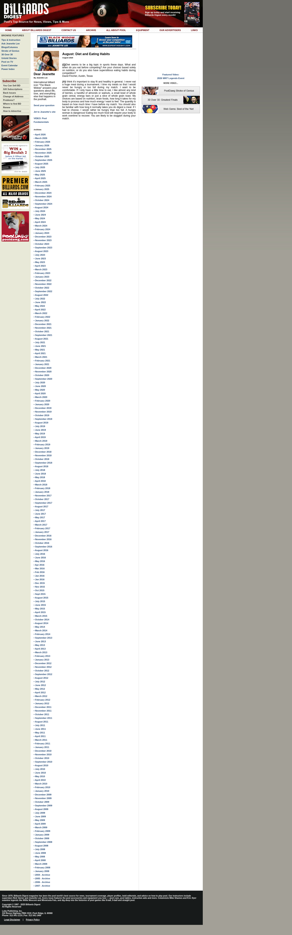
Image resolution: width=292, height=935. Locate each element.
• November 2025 (43, 153)
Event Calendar (9, 65)
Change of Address (13, 96)
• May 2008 (39, 856)
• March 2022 (40, 313)
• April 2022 (40, 309)
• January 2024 (41, 233)
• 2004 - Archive (42, 875)
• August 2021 (41, 339)
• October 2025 (41, 156)
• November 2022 (43, 284)
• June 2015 (40, 605)
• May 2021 (39, 349)
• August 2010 (41, 765)
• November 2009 (43, 798)
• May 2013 (39, 645)
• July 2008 (39, 849)
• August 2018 (41, 466)
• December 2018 (43, 452)
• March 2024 (40, 225)
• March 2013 (40, 652)
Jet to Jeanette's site (45, 112)
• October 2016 (41, 543)
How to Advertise (12, 111)
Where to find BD (12, 104)
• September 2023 (43, 247)
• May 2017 (39, 517)
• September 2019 (43, 419)
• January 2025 (41, 189)
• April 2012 (40, 692)
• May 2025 (39, 174)
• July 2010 (39, 769)
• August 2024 (41, 207)
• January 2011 (41, 747)
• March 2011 (40, 740)
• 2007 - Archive (42, 886)
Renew (6, 107)
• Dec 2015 (39, 583)
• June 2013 (40, 641)
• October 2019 (41, 415)
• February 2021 (42, 360)
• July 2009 (39, 813)
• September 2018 (43, 463)
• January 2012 (41, 703)
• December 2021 (43, 324)
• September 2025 (43, 160)
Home (8, 30)
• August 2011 (41, 721)
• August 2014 (41, 623)
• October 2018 (41, 459)
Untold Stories (9, 58)
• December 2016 (43, 535)
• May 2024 (39, 218)
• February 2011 (42, 743)
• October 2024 (41, 200)
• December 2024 (43, 193)
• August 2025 (41, 163)
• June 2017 (40, 514)
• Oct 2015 (39, 590)
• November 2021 (43, 328)
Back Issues (9, 93)
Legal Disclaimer (12, 920)
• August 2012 (41, 678)
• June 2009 (40, 816)
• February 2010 (42, 787)
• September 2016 (43, 546)
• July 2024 (39, 211)
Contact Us (68, 30)
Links (194, 30)
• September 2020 (43, 379)
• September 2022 (43, 291)
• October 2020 (41, 375)
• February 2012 (42, 700)
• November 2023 (43, 240)
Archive (91, 30)
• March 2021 (40, 357)
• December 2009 (43, 794)
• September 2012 (43, 674)
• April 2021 (40, 353)
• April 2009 (40, 824)
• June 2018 (40, 473)
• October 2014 (41, 619)
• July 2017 (39, 510)
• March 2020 (40, 397)
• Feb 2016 (39, 572)
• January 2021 (41, 364)
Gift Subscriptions (12, 89)
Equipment (142, 30)
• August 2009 (41, 809)
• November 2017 (43, 495)
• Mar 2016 (39, 568)
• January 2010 (41, 791)
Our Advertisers (170, 30)
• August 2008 (41, 845)
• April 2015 (40, 612)
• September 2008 (43, 842)
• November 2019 (43, 411)
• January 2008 (41, 871)
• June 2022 (40, 302)
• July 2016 (39, 554)
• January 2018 (41, 492)
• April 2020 (40, 393)
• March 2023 (40, 269)
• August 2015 (41, 597)
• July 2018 (39, 470)
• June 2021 (40, 346)
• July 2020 (39, 382)
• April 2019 (40, 437)
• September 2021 (43, 335)
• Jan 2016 (39, 576)
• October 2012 (41, 670)
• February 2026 (42, 142)
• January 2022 (41, 320)
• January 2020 (41, 404)
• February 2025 (42, 185)
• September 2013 (43, 638)
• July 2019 (39, 426)
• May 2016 (39, 561)
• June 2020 (40, 386)
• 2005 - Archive (42, 878)
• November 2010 (43, 754)
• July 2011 (39, 725)
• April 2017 (40, 521)
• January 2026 (41, 145)
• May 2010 (39, 776)
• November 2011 (43, 711)
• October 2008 (41, 838)
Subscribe (9, 81)
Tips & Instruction (10, 40)
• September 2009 (43, 805)
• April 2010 (40, 780)
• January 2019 (41, 448)
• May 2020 (39, 390)
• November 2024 (43, 196)
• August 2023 (41, 251)
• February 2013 (42, 656)
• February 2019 (42, 444)
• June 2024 (40, 215)
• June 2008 (40, 853)
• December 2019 (43, 408)
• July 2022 (39, 298)
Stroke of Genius (10, 51)
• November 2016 (43, 539)
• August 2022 (41, 295)
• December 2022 (43, 280)
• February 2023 (42, 273)
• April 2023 (40, 266)
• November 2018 (43, 455)
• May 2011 (39, 732)
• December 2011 (43, 707)
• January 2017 (41, 532)
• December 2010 (43, 751)
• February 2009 (42, 831)
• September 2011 (43, 718)
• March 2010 (40, 783)
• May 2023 (39, 262)
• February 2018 (42, 488)
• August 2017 (41, 506)
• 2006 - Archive (42, 882)
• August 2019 (41, 422)
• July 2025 (39, 167)
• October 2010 (41, 758)
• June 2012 (40, 685)
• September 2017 (43, 503)
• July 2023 (39, 255)
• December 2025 (43, 149)
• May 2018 (39, 477)
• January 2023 (41, 277)
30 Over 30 (7, 54)
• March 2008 (40, 864)
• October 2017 (41, 499)
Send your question (44, 105)
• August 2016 (41, 550)
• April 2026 (40, 134)
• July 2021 (39, 342)
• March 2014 (40, 630)
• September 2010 (43, 762)
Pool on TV (7, 62)
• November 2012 (43, 667)
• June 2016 (40, 557)
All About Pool (116, 30)
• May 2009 (39, 820)
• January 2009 (41, 834)
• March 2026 (40, 138)
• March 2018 (40, 484)
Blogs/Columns (9, 47)
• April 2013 (40, 649)
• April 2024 (40, 222)
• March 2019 (40, 441)
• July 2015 (39, 601)
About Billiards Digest (36, 30)
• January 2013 (41, 659)
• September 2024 (43, 204)
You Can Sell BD (11, 85)
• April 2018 (40, 481)
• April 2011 (40, 736)
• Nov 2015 (39, 587)
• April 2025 (40, 178)
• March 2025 (40, 182)
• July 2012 (39, 681)
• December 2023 (43, 236)
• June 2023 (40, 258)
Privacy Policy (33, 920)
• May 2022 (39, 306)
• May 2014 (39, 627)
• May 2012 (39, 689)
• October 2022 (41, 287)
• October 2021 (41, 331)
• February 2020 (42, 401)
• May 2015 (39, 608)
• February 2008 (42, 867)
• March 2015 (40, 616)
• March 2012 (40, 696)
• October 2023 (41, 244)
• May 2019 (39, 433)
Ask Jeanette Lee (10, 43)
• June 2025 (40, 171)
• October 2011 (41, 714)
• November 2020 (43, 371)
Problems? (9, 100)
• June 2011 (40, 729)
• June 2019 (40, 430)
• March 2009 (40, 827)
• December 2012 (43, 663)
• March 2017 (40, 525)
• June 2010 (40, 773)
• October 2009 (41, 802)
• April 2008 (40, 860)
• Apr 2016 (39, 565)
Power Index (8, 69)
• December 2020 (43, 368)
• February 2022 (42, 317)
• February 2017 (42, 528)
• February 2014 (42, 634)
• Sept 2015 (39, 594)
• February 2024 (42, 229)
